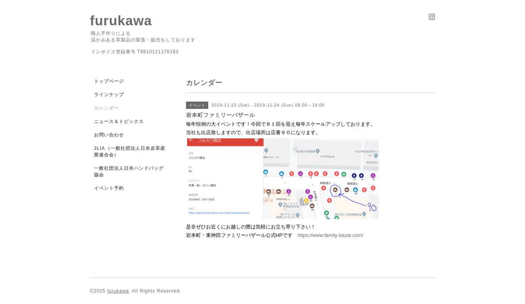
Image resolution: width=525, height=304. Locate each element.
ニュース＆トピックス (119, 121)
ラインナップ (109, 94)
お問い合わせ (109, 135)
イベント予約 (109, 188)
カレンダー (106, 108)
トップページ (109, 81)
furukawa (121, 20)
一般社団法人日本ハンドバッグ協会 (129, 171)
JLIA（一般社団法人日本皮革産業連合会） (129, 152)
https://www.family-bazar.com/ (331, 235)
